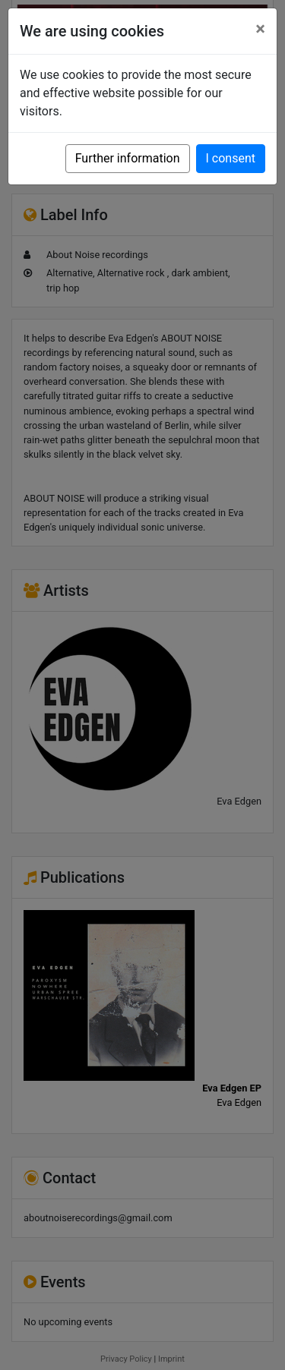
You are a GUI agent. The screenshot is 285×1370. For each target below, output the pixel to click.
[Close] (260, 28)
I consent (230, 158)
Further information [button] (127, 158)
